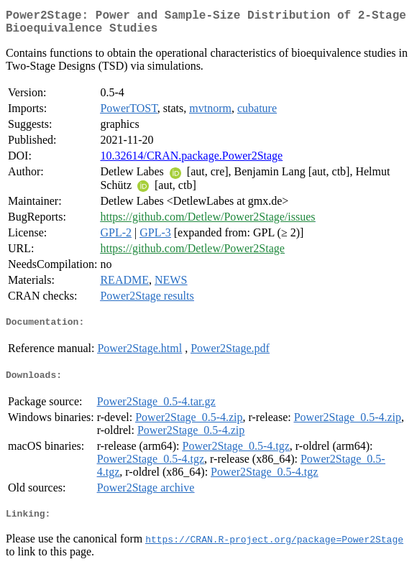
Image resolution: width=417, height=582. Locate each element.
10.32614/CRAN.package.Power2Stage (191, 161)
